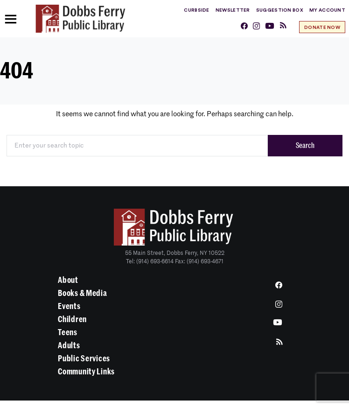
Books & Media (82, 293)
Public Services (84, 358)
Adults (69, 345)
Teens (67, 332)
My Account (327, 10)
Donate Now (322, 27)
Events (69, 306)
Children (72, 319)
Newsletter (233, 10)
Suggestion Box (279, 10)
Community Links (86, 371)
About (68, 280)
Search (305, 145)
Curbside (196, 10)
